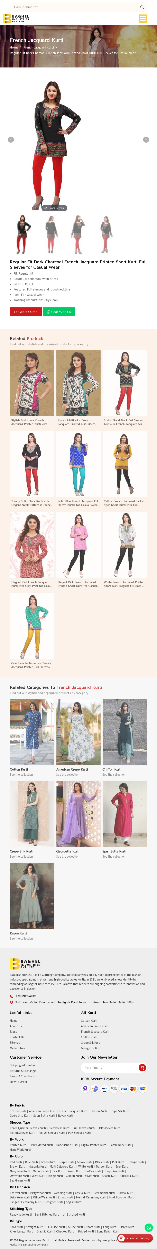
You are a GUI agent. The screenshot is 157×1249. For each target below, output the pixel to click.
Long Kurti (110, 1227)
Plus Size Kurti (55, 1227)
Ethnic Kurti (65, 1198)
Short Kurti (93, 1227)
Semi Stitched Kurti (47, 1215)
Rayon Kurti (65, 1116)
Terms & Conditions (22, 1076)
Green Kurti (48, 1162)
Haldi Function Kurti (122, 1198)
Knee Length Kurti (22, 1232)
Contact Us (17, 1037)
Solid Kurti (16, 1227)
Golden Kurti (74, 1176)
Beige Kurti (55, 1176)
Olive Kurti (38, 1176)
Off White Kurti (19, 1176)
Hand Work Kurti (20, 1150)
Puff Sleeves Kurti (79, 1133)
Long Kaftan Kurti (108, 1232)
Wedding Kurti (63, 1193)
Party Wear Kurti (40, 1193)
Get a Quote (25, 312)
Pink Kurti (118, 1162)
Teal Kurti (58, 1171)
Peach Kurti (74, 1171)
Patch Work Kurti (120, 1145)
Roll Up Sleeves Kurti (51, 1133)
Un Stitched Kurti (74, 1215)
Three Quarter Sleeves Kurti (28, 1128)
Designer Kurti (53, 1202)
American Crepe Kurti (94, 1026)
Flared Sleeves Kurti (22, 1133)
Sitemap (15, 1043)
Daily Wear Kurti (20, 1198)
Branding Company (36, 1245)
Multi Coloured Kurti (62, 1167)
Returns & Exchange (23, 1071)
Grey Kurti (122, 1167)
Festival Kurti (18, 1193)
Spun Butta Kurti (44, 1116)
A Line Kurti (75, 1227)
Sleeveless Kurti (59, 1128)
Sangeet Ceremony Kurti (25, 1202)
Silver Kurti (92, 1176)
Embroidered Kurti (41, 1145)
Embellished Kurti (67, 1145)
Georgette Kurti (91, 1048)
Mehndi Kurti (41, 1171)
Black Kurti (102, 1162)
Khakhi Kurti (109, 1176)
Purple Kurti (66, 1162)
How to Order (18, 1082)
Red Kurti (16, 1162)
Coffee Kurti (93, 1171)
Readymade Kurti (21, 1215)
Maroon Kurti (104, 1167)
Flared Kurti (127, 1227)
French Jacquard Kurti (39, 47)
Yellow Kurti (84, 1162)
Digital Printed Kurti (94, 1145)
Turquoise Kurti (114, 1171)
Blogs (13, 1032)
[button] (146, 140)
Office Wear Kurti (44, 1198)
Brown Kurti (17, 1167)
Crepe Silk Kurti (91, 1043)
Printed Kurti (18, 1145)
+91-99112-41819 (25, 996)
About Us (16, 1026)
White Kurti (85, 1167)
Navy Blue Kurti (20, 1171)
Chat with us (59, 312)
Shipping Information (23, 1065)
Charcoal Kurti (129, 1176)
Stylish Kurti (74, 1202)
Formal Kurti (125, 1193)
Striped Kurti (85, 1232)
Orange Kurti (136, 1162)
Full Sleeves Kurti (84, 1128)
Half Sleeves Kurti (109, 1128)
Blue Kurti (31, 1162)
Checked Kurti (65, 1232)
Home (14, 47)
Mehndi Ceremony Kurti (91, 1198)
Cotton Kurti (89, 1021)
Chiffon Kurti (89, 1037)
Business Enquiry (134, 1238)
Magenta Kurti (37, 1167)
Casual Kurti (82, 1193)
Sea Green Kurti (20, 1181)
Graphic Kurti (45, 1232)
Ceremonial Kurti (104, 1193)
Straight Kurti (34, 1227)
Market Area (17, 1048)
